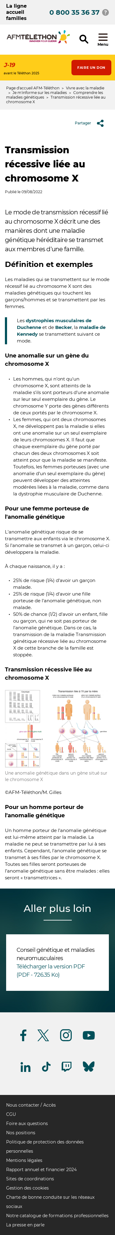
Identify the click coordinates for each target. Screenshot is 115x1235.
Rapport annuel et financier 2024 (41, 1169)
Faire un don (91, 67)
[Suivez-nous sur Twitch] (66, 1071)
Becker (63, 327)
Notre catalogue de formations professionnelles (57, 1215)
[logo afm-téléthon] (38, 43)
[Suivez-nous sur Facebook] (23, 1040)
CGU (11, 1114)
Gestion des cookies (27, 1188)
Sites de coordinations (30, 1179)
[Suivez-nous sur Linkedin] (26, 1071)
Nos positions (20, 1132)
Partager (91, 123)
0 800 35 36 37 (74, 12)
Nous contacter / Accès (31, 1105)
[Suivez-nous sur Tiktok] (46, 1071)
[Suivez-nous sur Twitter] (43, 1040)
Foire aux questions (27, 1123)
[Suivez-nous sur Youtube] (89, 1039)
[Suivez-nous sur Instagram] (66, 1040)
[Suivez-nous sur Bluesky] (88, 1072)
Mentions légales (24, 1160)
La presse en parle (25, 1225)
